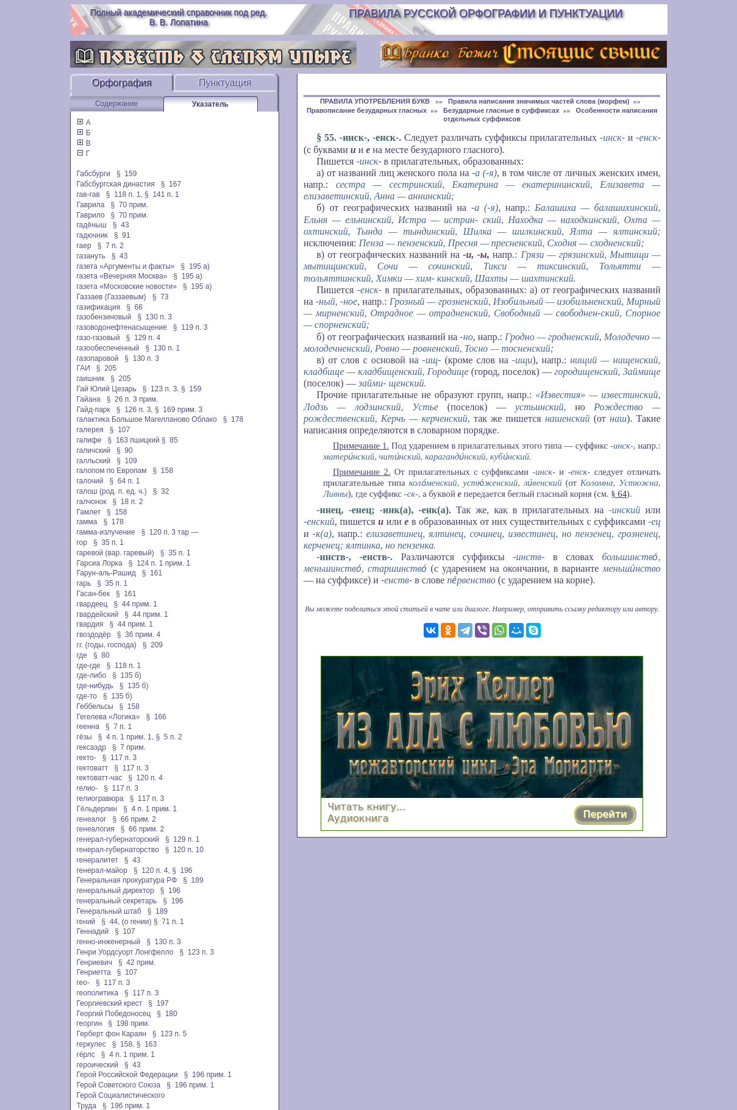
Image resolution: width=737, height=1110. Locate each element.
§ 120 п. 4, (152, 870)
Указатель (210, 104)
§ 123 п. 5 (169, 1034)
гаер (84, 245)
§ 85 (170, 440)
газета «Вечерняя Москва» (122, 276)
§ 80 (101, 655)
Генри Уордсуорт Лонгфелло (125, 952)
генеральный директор (115, 890)
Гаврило (91, 215)
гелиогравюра (100, 798)
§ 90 (124, 450)
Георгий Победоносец (114, 1013)
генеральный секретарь (117, 901)
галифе (89, 440)
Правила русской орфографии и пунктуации (485, 13)
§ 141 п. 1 (161, 194)
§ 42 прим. (136, 962)
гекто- (86, 757)
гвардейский (98, 614)
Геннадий (93, 931)
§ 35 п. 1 (108, 542)
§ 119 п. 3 (190, 327)
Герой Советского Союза (119, 1085)
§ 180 (167, 1013)
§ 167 (171, 184)
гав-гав (88, 194)
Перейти (605, 814)
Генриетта (94, 972)
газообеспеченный (108, 348)
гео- (83, 982)
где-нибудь (95, 685)
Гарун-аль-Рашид (106, 573)
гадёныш (92, 225)
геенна (88, 726)
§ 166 (156, 717)
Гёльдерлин (97, 809)
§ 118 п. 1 (124, 665)
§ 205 (106, 368)
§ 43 (121, 225)
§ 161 (152, 573)
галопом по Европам (112, 470)
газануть (91, 256)
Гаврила (91, 205)
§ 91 (122, 235)
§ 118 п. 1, (124, 194)
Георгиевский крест (110, 1003)
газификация (99, 307)
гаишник (91, 378)
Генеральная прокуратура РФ (127, 880)
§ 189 (193, 880)
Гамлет (89, 512)
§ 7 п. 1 (118, 726)
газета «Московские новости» (127, 286)
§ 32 (161, 491)
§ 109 (126, 461)
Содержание (116, 103)
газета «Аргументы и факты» (126, 266)
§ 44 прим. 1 (135, 604)
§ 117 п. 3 (119, 757)
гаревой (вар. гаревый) (115, 553)
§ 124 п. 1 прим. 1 (159, 563)
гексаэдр (91, 747)
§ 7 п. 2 (111, 245)
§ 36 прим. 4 (139, 634)
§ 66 (134, 307)
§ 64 (619, 494)
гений (86, 921)
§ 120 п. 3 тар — (169, 532)
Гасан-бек (93, 593)
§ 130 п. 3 (154, 317)
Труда (86, 1105)
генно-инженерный (109, 941)
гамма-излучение (106, 532)
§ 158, (123, 1044)
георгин (89, 1023)
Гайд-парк (93, 409)
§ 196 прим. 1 (208, 1074)
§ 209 (153, 645)
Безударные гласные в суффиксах (501, 110)
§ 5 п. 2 (168, 737)
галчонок (92, 501)
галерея (90, 429)
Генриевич (94, 962)
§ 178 (233, 419)
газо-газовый (98, 337)
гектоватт (93, 768)
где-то (87, 696)
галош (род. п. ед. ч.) (112, 491)
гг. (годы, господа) (107, 645)
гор (82, 542)
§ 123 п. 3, (161, 389)
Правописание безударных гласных (367, 110)
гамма (87, 522)
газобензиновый (104, 317)
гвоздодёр (94, 634)
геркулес (91, 1044)
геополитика (97, 993)
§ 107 (120, 429)
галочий (90, 481)
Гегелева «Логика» (108, 717)
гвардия (90, 624)
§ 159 (126, 173)
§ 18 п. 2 (128, 501)
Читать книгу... (366, 807)
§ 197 (158, 1003)
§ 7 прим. (129, 747)
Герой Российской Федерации (127, 1074)
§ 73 (160, 297)
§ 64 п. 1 (125, 481)
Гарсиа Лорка (100, 563)
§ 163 (147, 1044)
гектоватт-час (100, 778)
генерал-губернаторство (118, 849)
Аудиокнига (357, 818)
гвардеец (92, 604)
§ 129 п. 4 (143, 337)
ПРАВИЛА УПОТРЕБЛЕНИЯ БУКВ (376, 101)
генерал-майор (102, 870)
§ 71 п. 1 (169, 921)
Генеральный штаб (109, 911)
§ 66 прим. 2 (134, 819)
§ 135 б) (126, 675)
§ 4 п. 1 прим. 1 (150, 809)
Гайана (89, 399)
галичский (93, 450)
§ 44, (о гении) (126, 921)
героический (97, 1065)
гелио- (87, 788)
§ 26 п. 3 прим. (132, 399)
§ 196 (182, 870)
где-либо (92, 675)
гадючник (92, 235)
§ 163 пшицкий (134, 440)
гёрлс (86, 1054)
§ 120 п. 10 (184, 849)
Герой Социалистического (121, 1095)
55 (329, 137)
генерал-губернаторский (118, 839)
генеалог (92, 819)
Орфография (122, 82)
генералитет (97, 860)
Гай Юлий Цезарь (107, 389)
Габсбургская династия (116, 184)
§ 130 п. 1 (163, 348)
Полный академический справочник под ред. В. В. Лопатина (178, 17)
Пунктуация (225, 82)
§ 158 (163, 470)
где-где (89, 665)
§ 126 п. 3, (134, 409)
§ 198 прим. (128, 1023)
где (82, 655)
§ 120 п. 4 (145, 778)
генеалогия (96, 829)
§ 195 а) (195, 266)
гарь (84, 583)
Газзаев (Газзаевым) (111, 297)
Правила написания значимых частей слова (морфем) (538, 101)
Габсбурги (93, 173)
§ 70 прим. (129, 205)
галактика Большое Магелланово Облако (147, 419)
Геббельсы (95, 706)
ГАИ (83, 368)
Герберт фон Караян (111, 1034)
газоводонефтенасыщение (122, 327)
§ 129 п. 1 (182, 839)
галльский (94, 461)
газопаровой (98, 358)
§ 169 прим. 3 (178, 409)
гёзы (84, 737)
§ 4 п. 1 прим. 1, (126, 737)
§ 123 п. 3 (196, 952)
